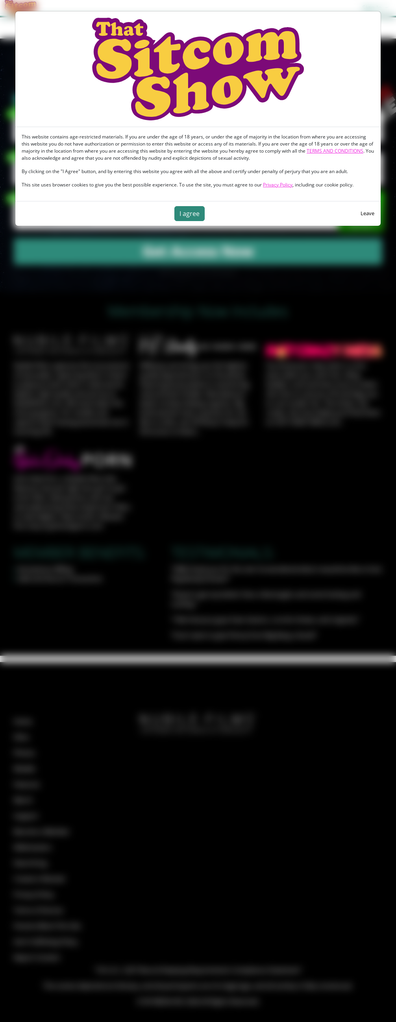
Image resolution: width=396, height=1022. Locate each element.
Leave (367, 213)
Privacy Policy (277, 184)
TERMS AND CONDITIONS (335, 151)
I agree (189, 213)
